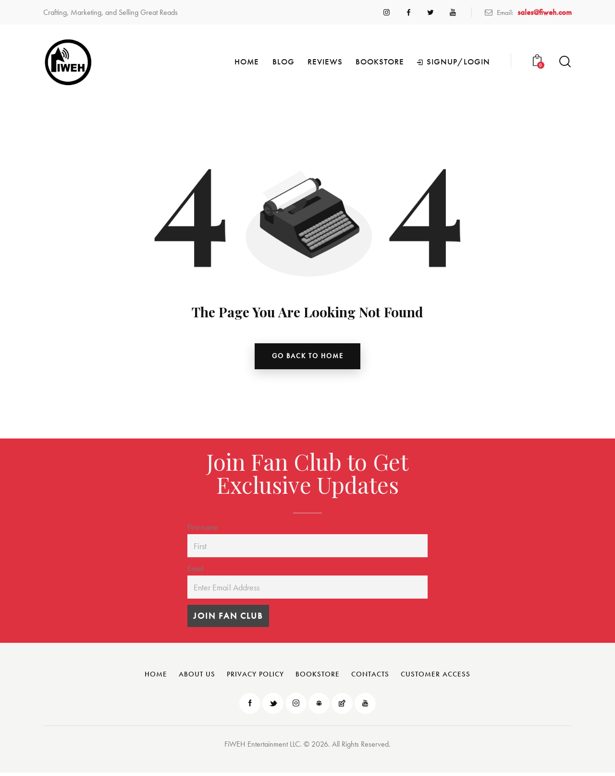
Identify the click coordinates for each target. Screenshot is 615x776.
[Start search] (565, 62)
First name (202, 530)
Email (195, 571)
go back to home (308, 357)
